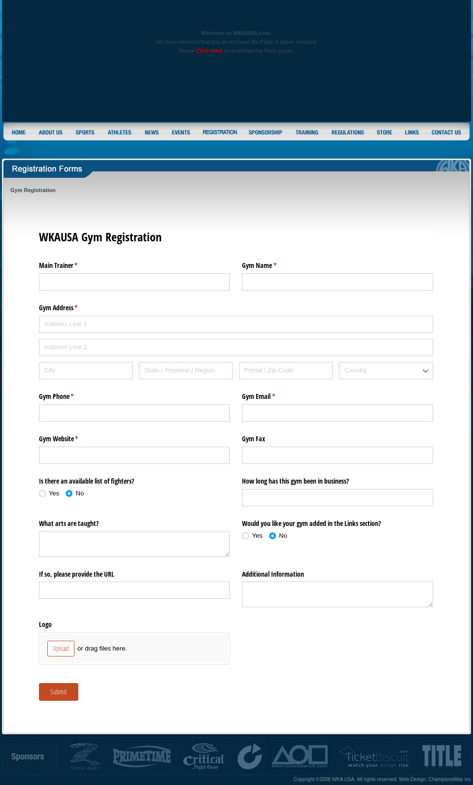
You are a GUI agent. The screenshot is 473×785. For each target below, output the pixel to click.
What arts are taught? (69, 523)
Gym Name (271, 265)
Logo (45, 624)
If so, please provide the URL (76, 574)
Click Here (209, 51)
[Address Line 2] (236, 347)
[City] (86, 370)
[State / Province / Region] (186, 370)
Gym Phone (68, 396)
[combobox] (386, 370)
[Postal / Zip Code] (286, 370)
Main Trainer (70, 265)
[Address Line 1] (236, 324)
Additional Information (273, 574)
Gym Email (270, 396)
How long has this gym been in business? (295, 481)
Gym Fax (253, 438)
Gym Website (70, 439)
